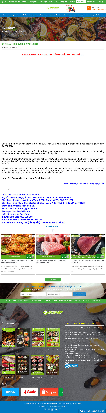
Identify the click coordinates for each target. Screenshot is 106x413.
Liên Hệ (100, 2)
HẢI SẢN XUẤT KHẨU (55, 15)
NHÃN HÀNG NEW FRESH (69, 15)
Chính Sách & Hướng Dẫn (58, 2)
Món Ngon (80, 2)
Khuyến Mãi (91, 2)
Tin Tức (72, 2)
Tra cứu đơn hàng (98, 9)
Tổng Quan (5, 15)
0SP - (95, 7)
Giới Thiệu (43, 2)
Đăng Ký (79, 294)
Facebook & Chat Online (92, 411)
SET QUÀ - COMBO (15, 15)
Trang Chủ (33, 2)
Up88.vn (79, 403)
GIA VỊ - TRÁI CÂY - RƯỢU (97, 15)
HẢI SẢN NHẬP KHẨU (27, 15)
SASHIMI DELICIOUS (83, 15)
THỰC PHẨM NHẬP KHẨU (41, 15)
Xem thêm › (53, 279)
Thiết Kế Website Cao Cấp (66, 403)
